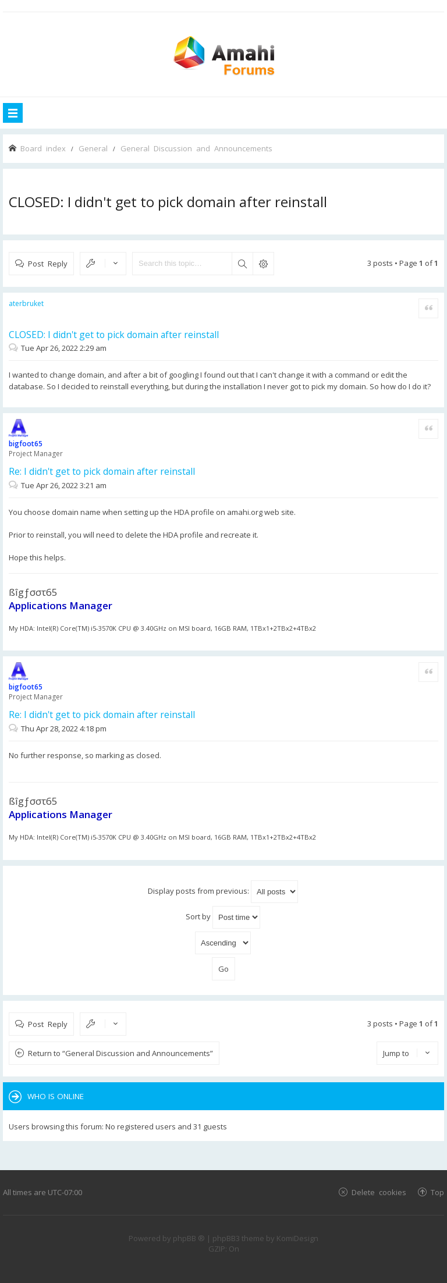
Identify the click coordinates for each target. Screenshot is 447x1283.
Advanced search (263, 264)
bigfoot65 (25, 444)
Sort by (223, 917)
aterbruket (26, 303)
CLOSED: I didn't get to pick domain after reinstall (168, 201)
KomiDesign (297, 1238)
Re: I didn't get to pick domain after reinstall (102, 471)
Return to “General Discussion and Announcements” (120, 1053)
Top (437, 1192)
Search (242, 264)
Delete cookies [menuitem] (379, 1192)
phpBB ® (189, 1238)
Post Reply (48, 263)
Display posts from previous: (223, 891)
